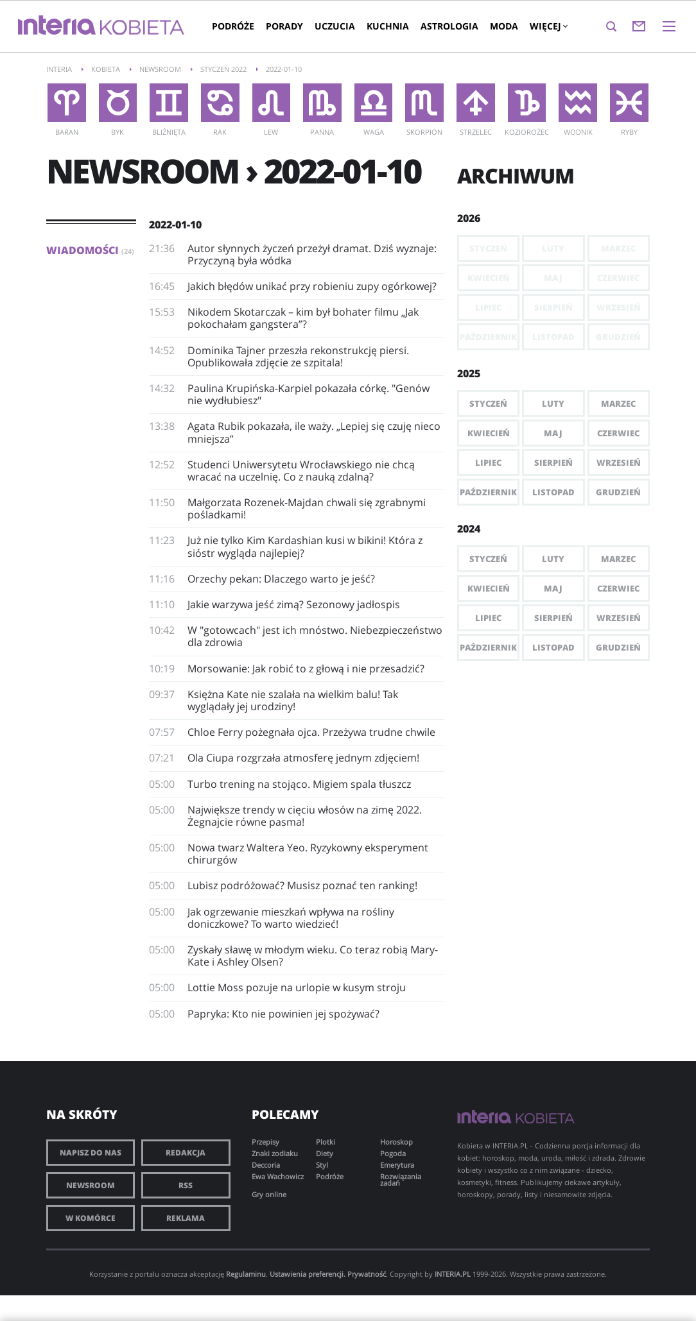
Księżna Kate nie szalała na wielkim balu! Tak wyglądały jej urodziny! (292, 700)
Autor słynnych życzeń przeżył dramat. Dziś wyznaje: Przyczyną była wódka (312, 254)
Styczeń (488, 403)
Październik (488, 492)
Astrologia (449, 26)
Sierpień (553, 462)
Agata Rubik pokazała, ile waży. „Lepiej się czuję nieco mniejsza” (313, 432)
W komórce (90, 1218)
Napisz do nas (90, 1152)
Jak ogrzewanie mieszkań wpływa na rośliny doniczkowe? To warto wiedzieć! (290, 918)
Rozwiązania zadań (400, 1180)
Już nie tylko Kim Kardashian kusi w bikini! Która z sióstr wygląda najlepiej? (304, 546)
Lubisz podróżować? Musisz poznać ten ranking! (302, 885)
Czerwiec (618, 433)
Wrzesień (618, 462)
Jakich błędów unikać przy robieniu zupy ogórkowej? (312, 286)
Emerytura (397, 1165)
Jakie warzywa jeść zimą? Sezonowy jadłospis (293, 604)
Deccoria (266, 1165)
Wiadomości (90, 250)
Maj (553, 433)
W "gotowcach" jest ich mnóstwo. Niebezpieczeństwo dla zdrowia (314, 636)
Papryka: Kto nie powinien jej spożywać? (283, 1014)
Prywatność (366, 1274)
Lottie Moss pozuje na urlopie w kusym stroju (296, 987)
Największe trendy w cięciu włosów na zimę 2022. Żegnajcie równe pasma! (304, 816)
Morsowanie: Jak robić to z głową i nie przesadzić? (305, 668)
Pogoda (393, 1153)
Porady (284, 26)
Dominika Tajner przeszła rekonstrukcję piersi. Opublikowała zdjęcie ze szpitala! (298, 356)
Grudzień (618, 492)
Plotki (325, 1141)
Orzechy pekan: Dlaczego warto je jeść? (281, 579)
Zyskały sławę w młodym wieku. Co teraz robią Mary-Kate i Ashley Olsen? (312, 955)
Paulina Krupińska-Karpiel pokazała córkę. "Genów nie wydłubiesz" (308, 394)
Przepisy (265, 1141)
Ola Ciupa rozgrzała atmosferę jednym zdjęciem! (303, 758)
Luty (553, 403)
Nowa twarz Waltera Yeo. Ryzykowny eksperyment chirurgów (307, 853)
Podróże (233, 26)
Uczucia (335, 26)
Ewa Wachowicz (278, 1176)
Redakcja (185, 1152)
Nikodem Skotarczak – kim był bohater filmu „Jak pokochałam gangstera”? (303, 318)
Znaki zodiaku (275, 1153)
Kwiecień (488, 433)
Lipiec (488, 462)
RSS (185, 1185)
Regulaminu (246, 1274)
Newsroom (90, 1185)
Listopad (553, 492)
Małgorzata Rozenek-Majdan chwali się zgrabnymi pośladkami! (306, 508)
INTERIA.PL (453, 1274)
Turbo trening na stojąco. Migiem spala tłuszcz (299, 784)
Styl (322, 1165)
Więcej (548, 26)
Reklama (185, 1218)
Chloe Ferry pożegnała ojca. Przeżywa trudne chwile (311, 732)
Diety (324, 1153)
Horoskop (396, 1141)
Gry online (269, 1194)
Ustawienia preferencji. (307, 1274)
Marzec (618, 403)
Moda (504, 26)
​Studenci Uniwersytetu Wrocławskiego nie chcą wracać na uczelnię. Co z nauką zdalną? (301, 470)
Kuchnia (388, 26)
